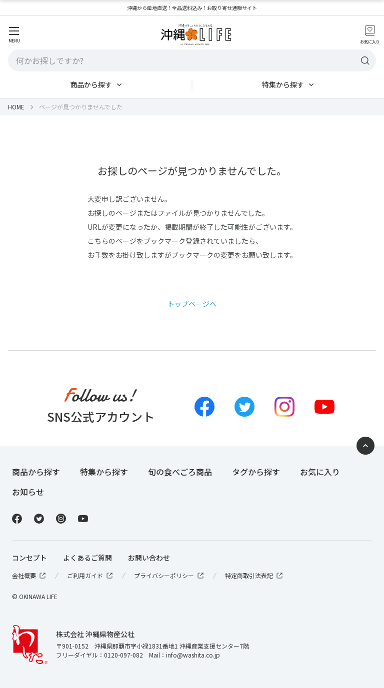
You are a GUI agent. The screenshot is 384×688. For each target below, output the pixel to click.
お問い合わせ (149, 558)
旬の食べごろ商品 (180, 472)
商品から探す (91, 84)
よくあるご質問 (87, 558)
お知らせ (28, 492)
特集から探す (283, 84)
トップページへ (192, 304)
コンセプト (29, 558)
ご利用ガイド (90, 575)
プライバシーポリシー (169, 575)
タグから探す (256, 472)
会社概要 (29, 575)
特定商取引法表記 (254, 575)
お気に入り (320, 472)
